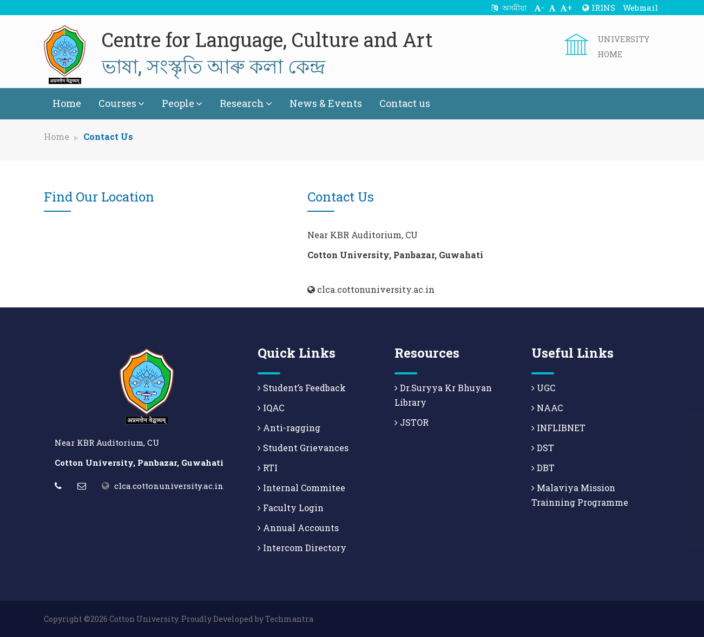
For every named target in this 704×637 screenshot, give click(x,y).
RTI (268, 467)
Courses (121, 103)
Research (246, 103)
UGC (543, 387)
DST (542, 447)
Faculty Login (291, 507)
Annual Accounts (298, 527)
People (182, 103)
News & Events (326, 103)
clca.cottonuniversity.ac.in (168, 485)
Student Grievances (303, 447)
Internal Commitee (301, 487)
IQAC (271, 407)
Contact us (404, 103)
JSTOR (411, 422)
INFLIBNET (558, 427)
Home (66, 103)
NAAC (547, 407)
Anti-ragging (289, 427)
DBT (543, 467)
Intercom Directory (302, 547)
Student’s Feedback (302, 387)
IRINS (598, 7)
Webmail (640, 7)
